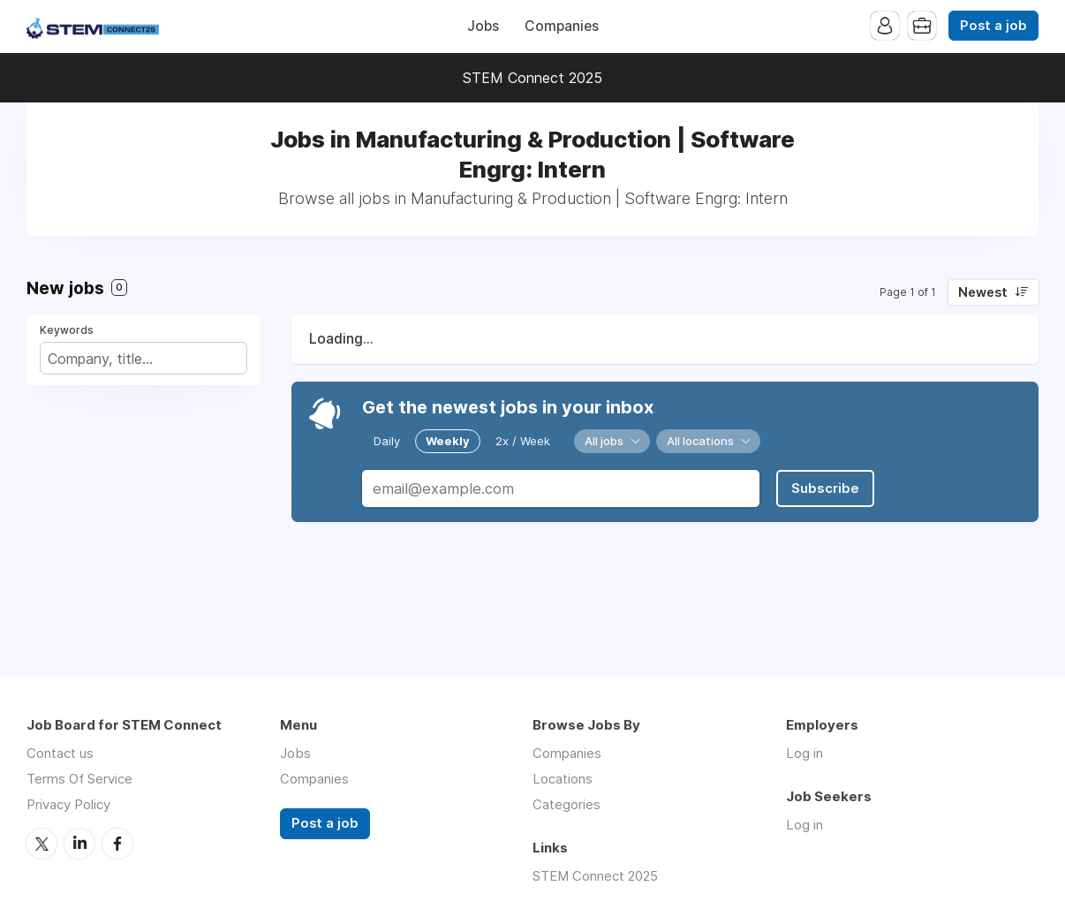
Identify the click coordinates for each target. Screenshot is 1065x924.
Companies (562, 26)
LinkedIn (79, 844)
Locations (562, 778)
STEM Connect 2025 (532, 78)
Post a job (993, 26)
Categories (566, 804)
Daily (387, 441)
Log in (804, 753)
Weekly (448, 441)
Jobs (483, 26)
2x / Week (522, 441)
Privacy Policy (68, 804)
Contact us (60, 753)
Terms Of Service (79, 778)
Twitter (41, 844)
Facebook (117, 844)
